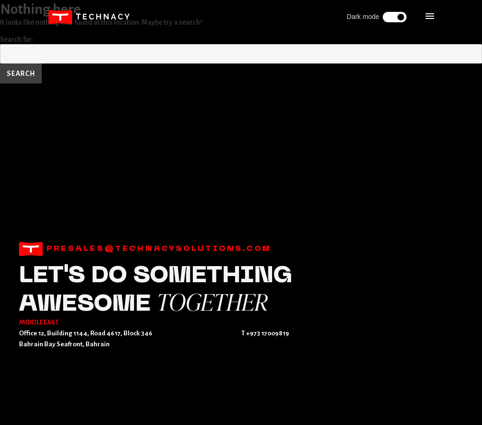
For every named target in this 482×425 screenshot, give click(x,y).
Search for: (17, 39)
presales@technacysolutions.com (145, 249)
